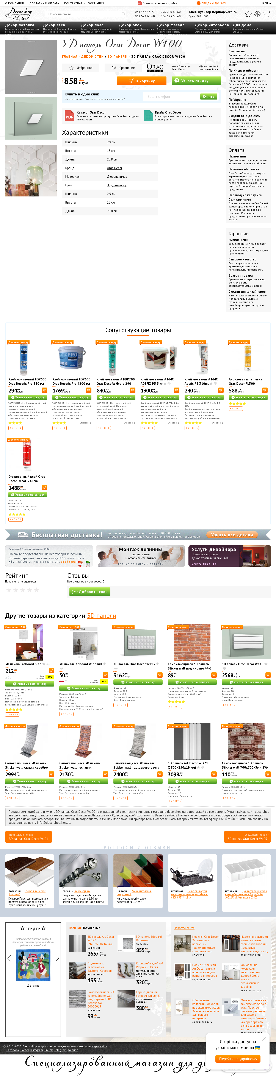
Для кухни (238, 29)
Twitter (24, 1050)
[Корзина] (267, 14)
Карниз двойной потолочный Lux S (148, 994)
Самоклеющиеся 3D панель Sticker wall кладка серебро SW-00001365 (26, 767)
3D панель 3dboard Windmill (80, 664)
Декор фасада (171, 24)
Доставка (239, 45)
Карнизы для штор (129, 29)
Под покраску (116, 185)
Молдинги (48, 29)
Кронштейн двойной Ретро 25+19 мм (149, 965)
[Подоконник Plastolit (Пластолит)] (29, 871)
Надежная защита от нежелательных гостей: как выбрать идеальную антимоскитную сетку (254, 944)
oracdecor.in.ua (208, 69)
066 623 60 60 (171, 16)
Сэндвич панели (59, 31)
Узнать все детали (232, 535)
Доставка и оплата (44, 3)
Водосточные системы (168, 31)
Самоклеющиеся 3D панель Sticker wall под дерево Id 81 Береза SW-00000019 (101, 999)
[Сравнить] (257, 14)
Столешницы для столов (208, 31)
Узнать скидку (191, 80)
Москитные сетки (128, 31)
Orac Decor (178, 69)
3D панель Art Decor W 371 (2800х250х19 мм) (188, 765)
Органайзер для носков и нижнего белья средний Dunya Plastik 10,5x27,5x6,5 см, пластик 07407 (246, 894)
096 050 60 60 (171, 12)
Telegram (60, 1050)
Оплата (237, 150)
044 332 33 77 (145, 12)
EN (266, 3)
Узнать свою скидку (30, 397)
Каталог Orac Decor (108, 115)
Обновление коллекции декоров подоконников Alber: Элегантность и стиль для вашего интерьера (206, 1009)
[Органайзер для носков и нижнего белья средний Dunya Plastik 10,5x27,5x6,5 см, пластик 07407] (246, 871)
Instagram (36, 1050)
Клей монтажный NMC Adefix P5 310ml (201, 381)
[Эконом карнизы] (83, 871)
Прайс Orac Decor (187, 115)
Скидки (211, 3)
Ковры (84, 29)
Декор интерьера (212, 24)
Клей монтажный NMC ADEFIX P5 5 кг (157, 381)
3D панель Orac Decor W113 (134, 664)
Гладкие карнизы (14, 29)
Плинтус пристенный (100, 29)
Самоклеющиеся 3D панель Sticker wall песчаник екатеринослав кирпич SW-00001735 (80, 769)
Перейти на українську (238, 1058)
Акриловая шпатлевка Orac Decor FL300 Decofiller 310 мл (245, 383)
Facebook (12, 1050)
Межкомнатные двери (207, 29)
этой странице (72, 562)
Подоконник (147, 29)
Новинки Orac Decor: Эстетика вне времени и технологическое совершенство (205, 944)
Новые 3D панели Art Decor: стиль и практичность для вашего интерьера (204, 970)
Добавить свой (90, 591)
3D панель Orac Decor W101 (28, 839)
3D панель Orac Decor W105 (247, 839)
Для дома (242, 24)
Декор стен (54, 24)
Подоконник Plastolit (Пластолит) (26, 892)
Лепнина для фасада (169, 29)
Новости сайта (184, 928)
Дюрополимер (117, 176)
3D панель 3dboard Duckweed (149, 938)
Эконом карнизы (82, 891)
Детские (33, 968)
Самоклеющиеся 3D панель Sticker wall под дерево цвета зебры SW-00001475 (136, 767)
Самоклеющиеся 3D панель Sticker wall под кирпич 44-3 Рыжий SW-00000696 (190, 668)
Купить (209, 96)
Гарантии (239, 233)
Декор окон (130, 24)
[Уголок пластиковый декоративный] (137, 871)
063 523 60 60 (145, 16)
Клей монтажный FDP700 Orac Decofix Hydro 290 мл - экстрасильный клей (116, 383)
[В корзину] (44, 390)
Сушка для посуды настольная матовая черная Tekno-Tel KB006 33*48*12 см (189, 894)
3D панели (61, 29)
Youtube (73, 1050)
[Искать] (123, 14)
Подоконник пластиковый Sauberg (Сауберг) (100, 967)
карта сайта (99, 1046)
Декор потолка (19, 24)
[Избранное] (248, 14)
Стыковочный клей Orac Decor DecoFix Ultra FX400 (26, 481)
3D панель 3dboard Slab (23, 664)
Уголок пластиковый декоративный (134, 892)
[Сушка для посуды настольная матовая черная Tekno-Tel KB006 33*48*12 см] (192, 871)
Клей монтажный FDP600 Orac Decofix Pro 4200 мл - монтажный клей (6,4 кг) (71, 385)
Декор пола (92, 24)
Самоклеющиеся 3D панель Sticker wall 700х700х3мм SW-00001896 (245, 767)
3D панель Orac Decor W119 (242, 664)
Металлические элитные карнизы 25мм (147, 974)
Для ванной (251, 29)
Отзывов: (85, 422)
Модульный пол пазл (92, 31)
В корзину (142, 80)
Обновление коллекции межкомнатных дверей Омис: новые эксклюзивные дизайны (250, 976)
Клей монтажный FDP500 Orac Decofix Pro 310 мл (27, 381)
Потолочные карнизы (144, 1000)
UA (262, 3)
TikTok (48, 1050)
